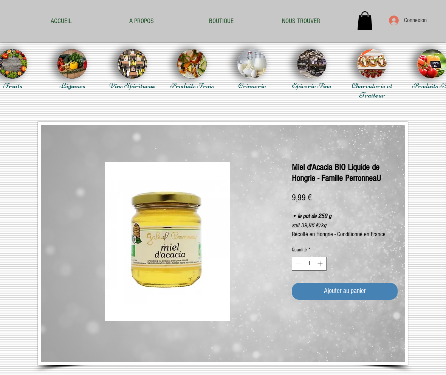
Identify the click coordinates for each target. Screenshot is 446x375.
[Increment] (320, 263)
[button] (365, 20)
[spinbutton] (309, 263)
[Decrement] (297, 263)
